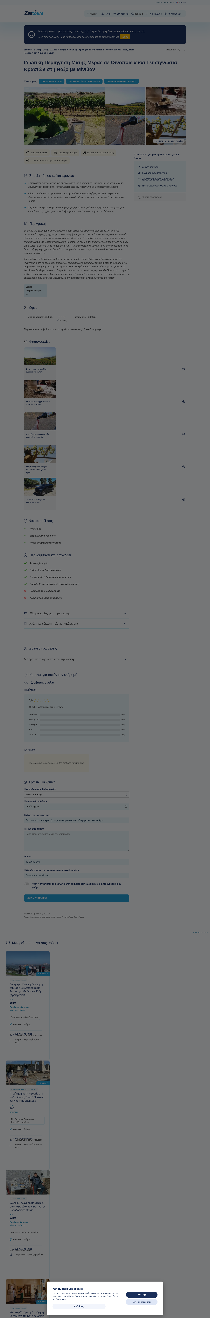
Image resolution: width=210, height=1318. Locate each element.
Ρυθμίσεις (67, 1306)
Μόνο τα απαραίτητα (142, 1302)
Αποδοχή (142, 1295)
